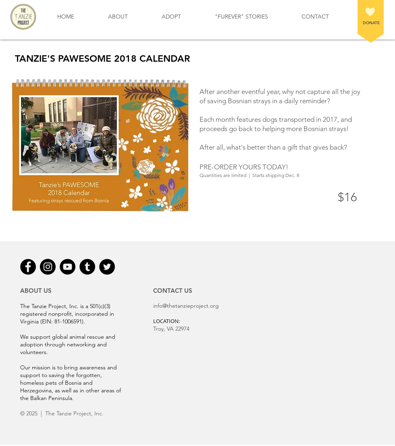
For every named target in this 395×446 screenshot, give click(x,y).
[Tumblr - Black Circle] (87, 267)
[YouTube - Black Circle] (67, 267)
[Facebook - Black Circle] (28, 267)
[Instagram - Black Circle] (48, 267)
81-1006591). (69, 321)
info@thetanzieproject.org (186, 305)
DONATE (371, 22)
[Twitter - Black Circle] (107, 267)
